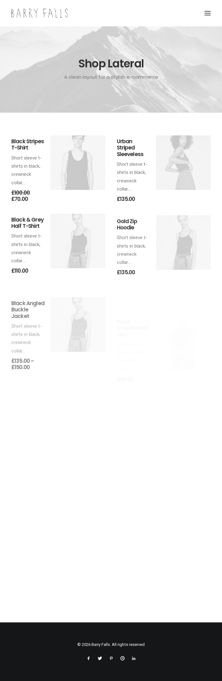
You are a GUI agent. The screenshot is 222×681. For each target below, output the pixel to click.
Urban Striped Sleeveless (130, 148)
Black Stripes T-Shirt (27, 144)
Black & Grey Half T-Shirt (27, 227)
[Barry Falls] (39, 13)
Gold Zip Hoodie (127, 243)
